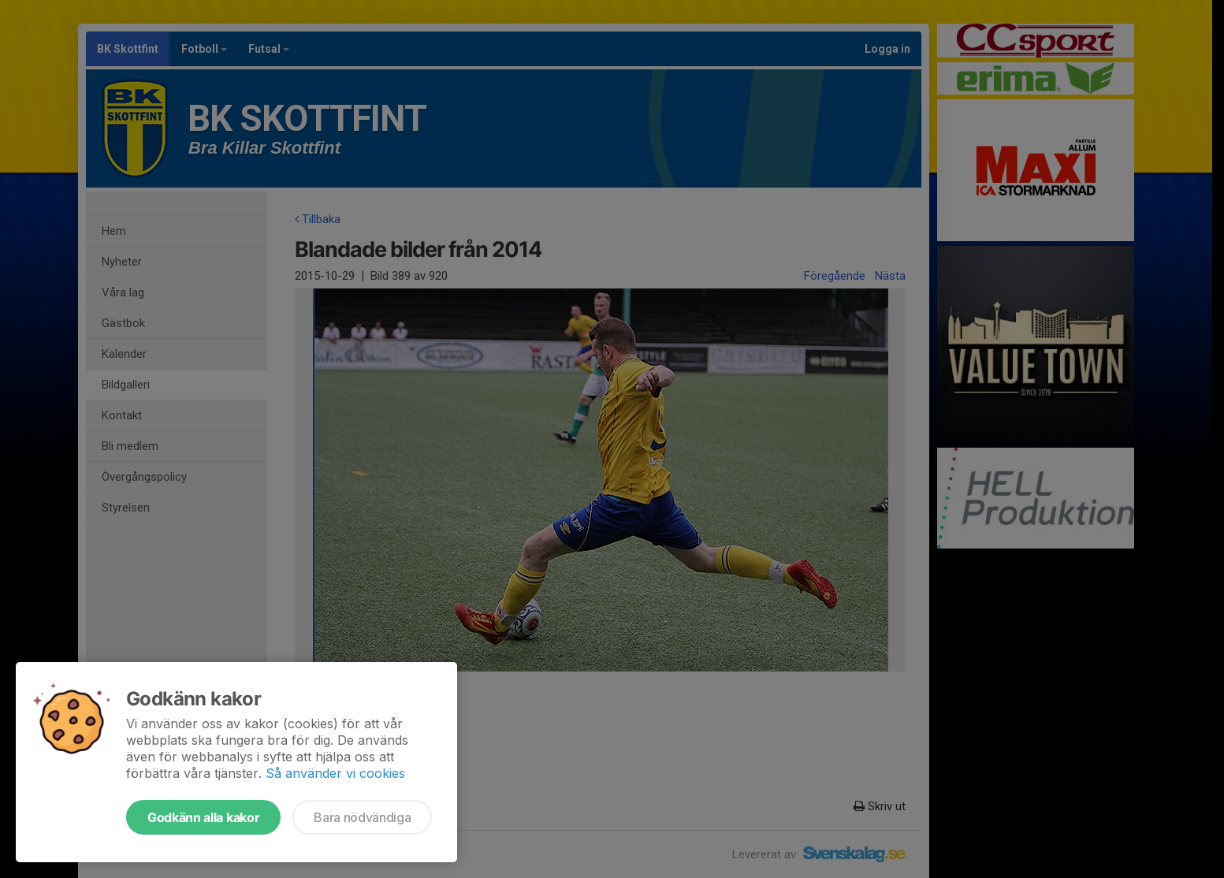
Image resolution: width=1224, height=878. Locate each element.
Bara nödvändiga (362, 817)
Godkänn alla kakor (203, 817)
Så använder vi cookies (335, 773)
